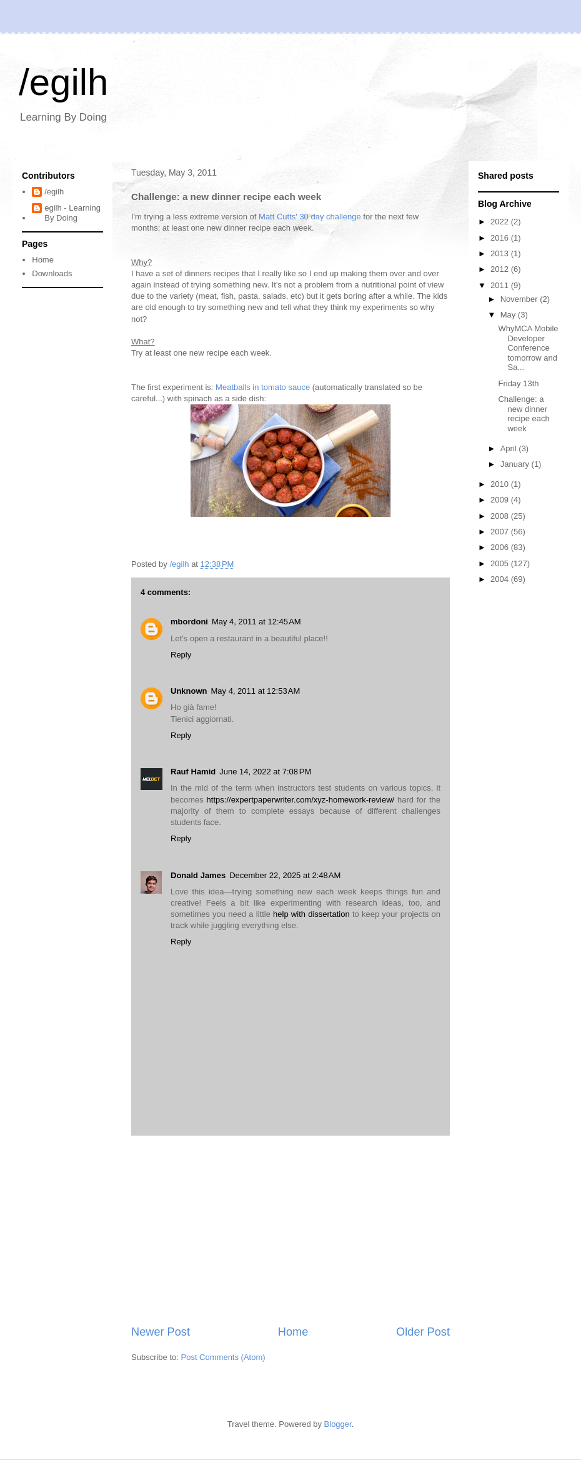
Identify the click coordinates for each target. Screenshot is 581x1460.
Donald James (198, 875)
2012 (500, 269)
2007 (500, 531)
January (516, 464)
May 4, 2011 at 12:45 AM (256, 621)
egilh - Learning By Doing (72, 212)
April (509, 448)
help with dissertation (312, 914)
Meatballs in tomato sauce (263, 387)
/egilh (63, 82)
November (520, 299)
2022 (500, 221)
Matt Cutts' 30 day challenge (310, 216)
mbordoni (189, 621)
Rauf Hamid (193, 771)
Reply (181, 654)
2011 (500, 285)
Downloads (52, 273)
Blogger (338, 1424)
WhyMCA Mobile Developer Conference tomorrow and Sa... (528, 348)
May (509, 314)
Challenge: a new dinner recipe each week (523, 413)
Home (293, 1332)
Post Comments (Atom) (223, 1357)
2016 (500, 237)
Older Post (423, 1332)
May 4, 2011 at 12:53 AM (255, 691)
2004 (500, 579)
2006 (500, 547)
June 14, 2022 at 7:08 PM (265, 771)
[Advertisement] (290, 1230)
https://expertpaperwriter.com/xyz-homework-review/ (301, 799)
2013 (500, 253)
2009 (500, 499)
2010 (500, 484)
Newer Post (160, 1332)
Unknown (189, 691)
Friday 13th (518, 383)
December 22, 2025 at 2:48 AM (284, 875)
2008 (500, 516)
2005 (500, 563)
